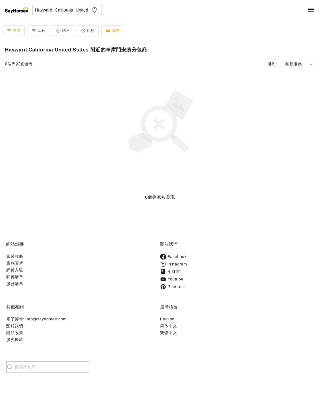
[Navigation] (311, 10)
